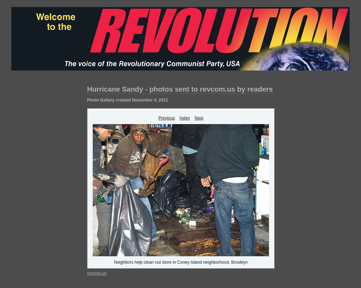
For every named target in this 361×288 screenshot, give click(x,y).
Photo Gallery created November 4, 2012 (127, 100)
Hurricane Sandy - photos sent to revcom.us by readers (180, 89)
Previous (166, 118)
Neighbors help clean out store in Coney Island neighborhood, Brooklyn (181, 262)
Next (199, 118)
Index (184, 118)
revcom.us (96, 273)
